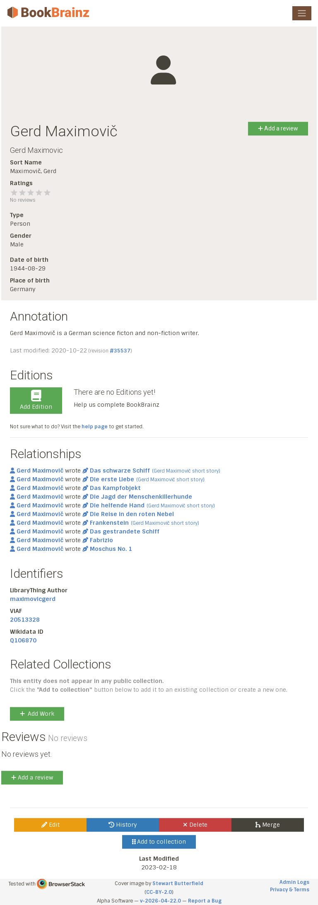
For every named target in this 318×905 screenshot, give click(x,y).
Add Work (37, 713)
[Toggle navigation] (301, 13)
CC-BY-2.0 (159, 892)
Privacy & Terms (289, 889)
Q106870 (23, 640)
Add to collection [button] (159, 841)
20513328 (25, 619)
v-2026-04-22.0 (160, 901)
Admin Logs (294, 882)
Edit (50, 824)
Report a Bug (205, 901)
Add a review (278, 128)
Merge (267, 824)
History (122, 824)
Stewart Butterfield (177, 883)
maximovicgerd (32, 599)
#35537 (120, 351)
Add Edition (36, 400)
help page (95, 426)
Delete (195, 824)
